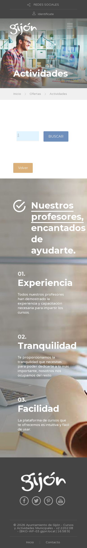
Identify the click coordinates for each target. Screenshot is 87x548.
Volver (23, 168)
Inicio (17, 94)
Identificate (46, 14)
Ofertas (35, 94)
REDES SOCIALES (46, 5)
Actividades (58, 94)
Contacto (53, 542)
